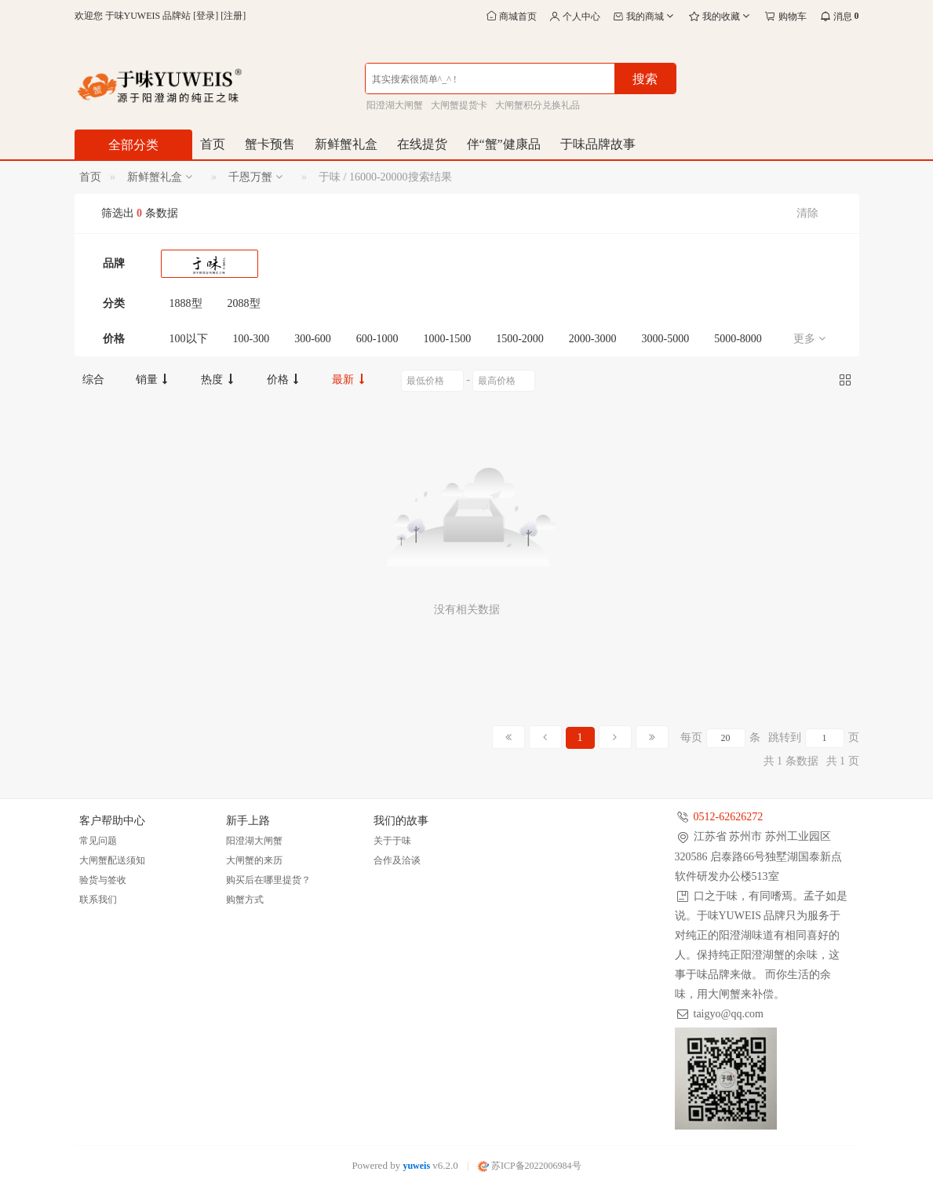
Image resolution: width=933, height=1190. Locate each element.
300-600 (312, 339)
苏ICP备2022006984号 (529, 1165)
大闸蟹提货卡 (459, 105)
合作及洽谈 (397, 860)
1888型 (185, 303)
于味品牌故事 (598, 144)
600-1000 (377, 339)
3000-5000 (666, 339)
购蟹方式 (245, 899)
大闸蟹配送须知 (112, 860)
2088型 (244, 303)
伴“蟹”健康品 (504, 144)
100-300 (251, 339)
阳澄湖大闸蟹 (394, 105)
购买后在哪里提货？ (268, 879)
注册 (233, 15)
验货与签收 (102, 879)
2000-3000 (593, 339)
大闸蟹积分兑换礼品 (537, 105)
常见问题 (98, 840)
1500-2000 (520, 339)
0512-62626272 (729, 817)
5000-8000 (738, 339)
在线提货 (422, 144)
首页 (212, 144)
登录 (205, 15)
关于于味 (392, 840)
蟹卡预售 (270, 144)
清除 (807, 213)
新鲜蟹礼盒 (346, 144)
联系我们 (98, 899)
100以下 (188, 339)
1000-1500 (448, 339)
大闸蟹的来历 (254, 860)
